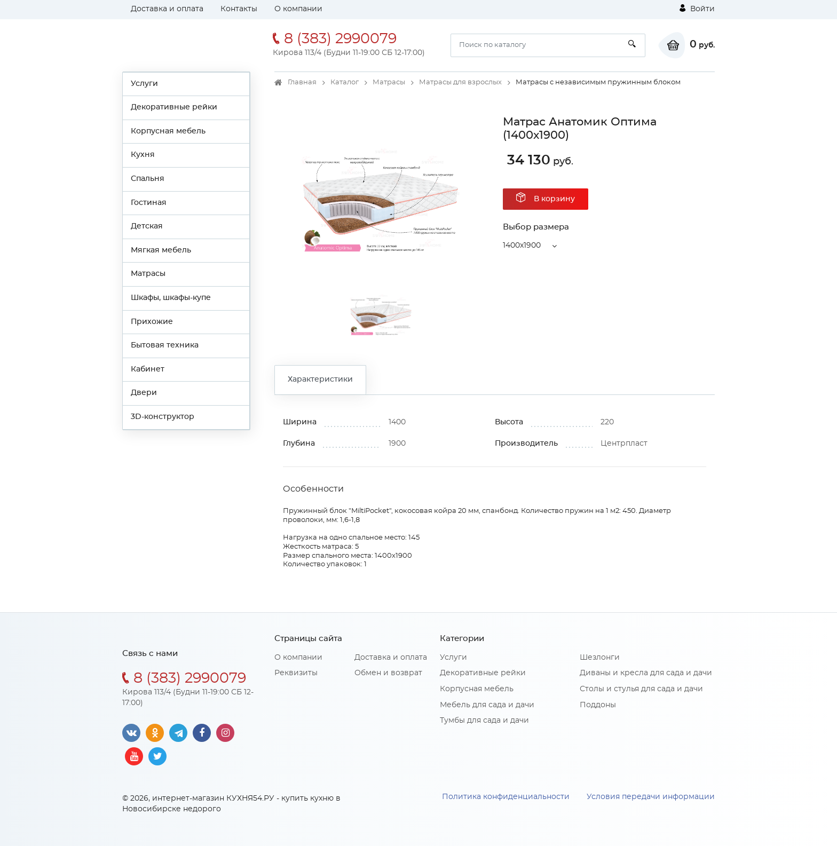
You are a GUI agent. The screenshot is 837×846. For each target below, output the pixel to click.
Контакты (238, 9)
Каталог (344, 82)
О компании (298, 9)
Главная (302, 82)
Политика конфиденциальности (506, 797)
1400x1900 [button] (522, 245)
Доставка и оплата (167, 9)
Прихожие (152, 322)
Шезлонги (600, 657)
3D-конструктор (162, 417)
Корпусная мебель (168, 131)
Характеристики (320, 379)
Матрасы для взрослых (460, 82)
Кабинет (147, 369)
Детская (147, 226)
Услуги (144, 84)
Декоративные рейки (174, 107)
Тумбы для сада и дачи (484, 720)
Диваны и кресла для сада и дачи (646, 673)
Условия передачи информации (651, 797)
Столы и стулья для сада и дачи (641, 689)
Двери (144, 393)
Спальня (147, 179)
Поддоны (598, 705)
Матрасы (148, 274)
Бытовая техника (165, 345)
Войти (697, 8)
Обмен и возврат (388, 673)
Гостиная (149, 203)
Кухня (143, 155)
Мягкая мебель (161, 250)
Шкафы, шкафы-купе (171, 298)
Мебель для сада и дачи (487, 705)
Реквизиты (296, 673)
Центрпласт (624, 443)
